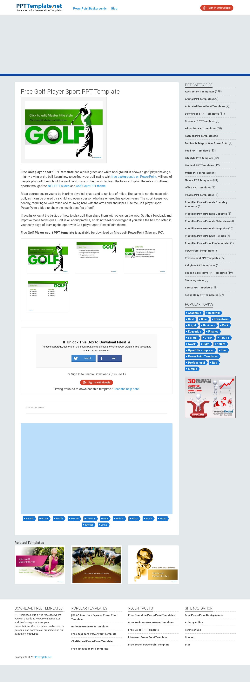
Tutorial (89, 524)
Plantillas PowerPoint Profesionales (207, 243)
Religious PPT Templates (200, 265)
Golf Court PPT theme (91, 186)
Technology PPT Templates (201, 295)
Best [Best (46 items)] (191, 319)
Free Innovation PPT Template (89, 648)
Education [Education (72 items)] (194, 331)
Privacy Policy (194, 622)
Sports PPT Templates (198, 287)
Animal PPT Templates (199, 99)
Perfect (120, 518)
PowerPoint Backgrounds (90, 8)
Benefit (29, 518)
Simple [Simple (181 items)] (192, 368)
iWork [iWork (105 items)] (192, 344)
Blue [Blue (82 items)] (204, 319)
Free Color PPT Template (143, 629)
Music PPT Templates (198, 172)
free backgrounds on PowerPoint (133, 177)
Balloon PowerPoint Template (89, 626)
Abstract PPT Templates (199, 91)
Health (59, 518)
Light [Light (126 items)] (206, 344)
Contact (189, 637)
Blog (114, 8)
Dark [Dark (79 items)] (225, 325)
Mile (105, 518)
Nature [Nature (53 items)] (221, 344)
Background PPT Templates (202, 113)
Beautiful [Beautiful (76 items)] (214, 312)
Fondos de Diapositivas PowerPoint (206, 143)
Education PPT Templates (200, 128)
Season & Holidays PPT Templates (206, 272)
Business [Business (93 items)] (209, 325)
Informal (90, 518)
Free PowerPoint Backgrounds (204, 615)
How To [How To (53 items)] (224, 337)
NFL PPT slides (59, 186)
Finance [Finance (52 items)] (213, 331)
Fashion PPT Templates (199, 135)
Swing (163, 518)
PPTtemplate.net (42, 657)
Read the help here (126, 389)
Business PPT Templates (200, 121)
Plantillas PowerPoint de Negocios (206, 228)
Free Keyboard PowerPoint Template (93, 633)
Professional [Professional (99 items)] (196, 362)
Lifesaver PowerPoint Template (147, 637)
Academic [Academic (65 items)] (194, 312)
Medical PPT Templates (199, 165)
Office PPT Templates (198, 187)
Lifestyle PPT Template (199, 158)
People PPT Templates (199, 194)
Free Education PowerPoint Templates (151, 615)
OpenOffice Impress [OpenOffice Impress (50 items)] (200, 350)
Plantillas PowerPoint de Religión (205, 235)
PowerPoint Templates (199, 250)
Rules (135, 518)
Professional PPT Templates (202, 258)
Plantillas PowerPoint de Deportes (206, 213)
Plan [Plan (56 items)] (223, 350)
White (104, 524)
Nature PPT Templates (199, 180)
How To (74, 518)
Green (44, 518)
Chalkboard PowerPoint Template (92, 641)
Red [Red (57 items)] (214, 362)
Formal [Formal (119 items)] (192, 337)
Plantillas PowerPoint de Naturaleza (207, 221)
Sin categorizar (194, 280)
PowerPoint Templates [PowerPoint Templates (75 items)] (203, 356)
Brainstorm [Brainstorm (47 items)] (221, 319)
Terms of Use (193, 629)
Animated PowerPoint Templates (205, 106)
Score (149, 518)
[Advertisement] (125, 45)
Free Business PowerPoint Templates (151, 622)
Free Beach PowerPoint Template (148, 644)
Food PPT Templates (197, 150)
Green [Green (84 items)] (208, 337)
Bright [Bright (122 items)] (192, 325)
